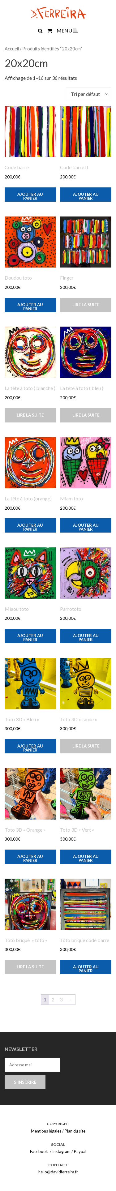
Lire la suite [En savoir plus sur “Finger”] (85, 304)
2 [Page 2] (53, 999)
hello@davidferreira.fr (58, 1171)
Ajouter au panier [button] (30, 196)
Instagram (61, 1151)
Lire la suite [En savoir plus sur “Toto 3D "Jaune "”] (85, 745)
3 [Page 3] (61, 999)
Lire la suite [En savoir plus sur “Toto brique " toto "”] (30, 966)
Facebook (39, 1151)
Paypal (80, 1151)
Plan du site (75, 1131)
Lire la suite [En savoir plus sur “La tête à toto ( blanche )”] (30, 415)
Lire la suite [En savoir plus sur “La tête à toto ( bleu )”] (85, 415)
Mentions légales (46, 1131)
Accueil (12, 48)
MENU (67, 30)
